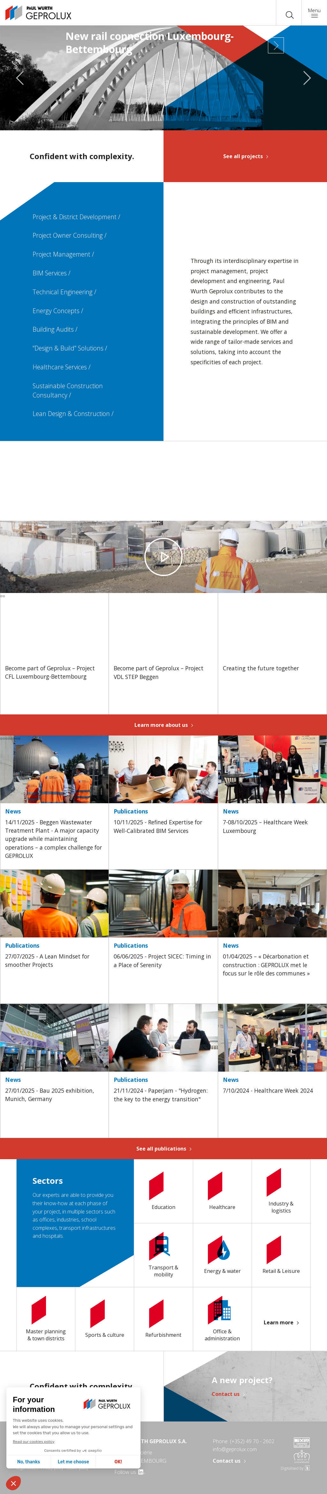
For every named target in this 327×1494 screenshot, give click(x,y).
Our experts (46, 1194)
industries (67, 1219)
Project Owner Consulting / (70, 235)
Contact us (226, 1394)
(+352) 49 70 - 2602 (252, 1441)
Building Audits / (55, 329)
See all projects (243, 156)
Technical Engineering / (64, 292)
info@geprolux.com (235, 1449)
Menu (314, 12)
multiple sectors (85, 1211)
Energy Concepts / (58, 310)
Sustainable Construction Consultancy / (68, 390)
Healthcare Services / (62, 367)
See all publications (161, 1148)
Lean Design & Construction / (73, 413)
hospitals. (52, 1235)
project (51, 1211)
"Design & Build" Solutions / (70, 348)
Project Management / (63, 254)
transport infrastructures (87, 1227)
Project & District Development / (76, 216)
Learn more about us (161, 724)
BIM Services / (52, 273)
